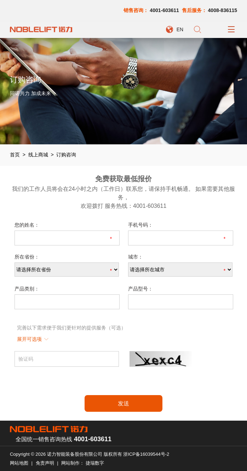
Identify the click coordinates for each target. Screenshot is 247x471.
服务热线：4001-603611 (135, 206)
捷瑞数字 (95, 463)
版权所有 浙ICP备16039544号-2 (137, 454)
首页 (15, 154)
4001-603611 (164, 10)
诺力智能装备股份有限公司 (74, 454)
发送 (123, 403)
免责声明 (45, 463)
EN (180, 29)
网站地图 (19, 463)
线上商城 (38, 154)
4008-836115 (222, 10)
